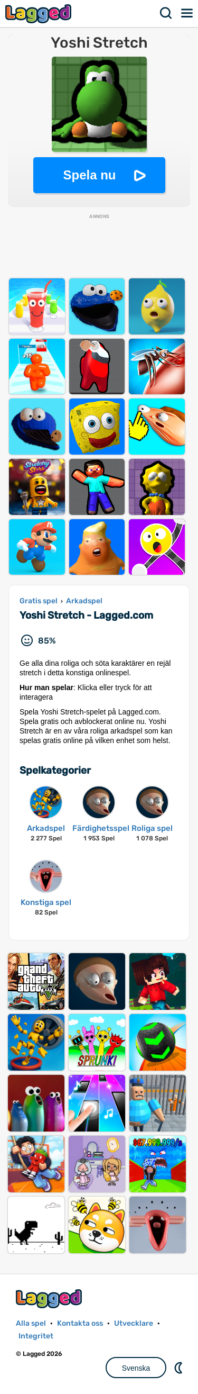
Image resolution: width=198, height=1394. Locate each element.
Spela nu (89, 175)
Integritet (35, 1336)
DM (179, 1367)
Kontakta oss (80, 1323)
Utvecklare (133, 1323)
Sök (166, 13)
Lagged (39, 13)
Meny (187, 13)
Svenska (136, 1368)
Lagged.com (50, 1298)
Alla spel (31, 1323)
